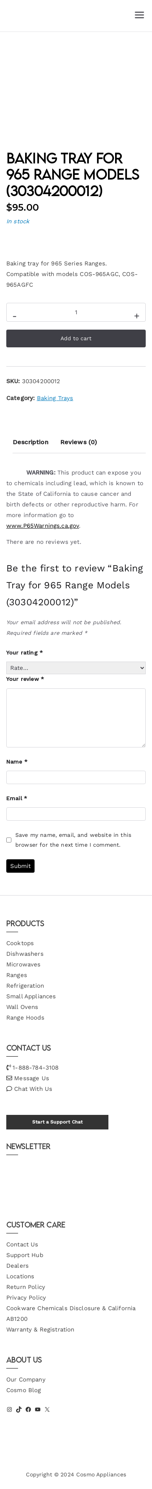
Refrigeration (25, 985)
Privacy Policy (26, 1297)
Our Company (26, 1379)
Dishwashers (25, 953)
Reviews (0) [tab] (78, 442)
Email (16, 798)
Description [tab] (30, 442)
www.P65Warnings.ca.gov (42, 525)
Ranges (16, 975)
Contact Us (22, 1244)
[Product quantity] (76, 312)
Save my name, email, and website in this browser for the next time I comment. (73, 840)
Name (16, 761)
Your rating (24, 652)
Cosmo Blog (23, 1390)
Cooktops (20, 943)
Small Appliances (31, 996)
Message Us (31, 1078)
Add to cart (76, 338)
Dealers (17, 1265)
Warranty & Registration (40, 1329)
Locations (20, 1276)
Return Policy (25, 1287)
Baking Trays (55, 398)
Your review (25, 679)
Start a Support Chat (57, 1122)
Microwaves (23, 964)
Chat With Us (33, 1088)
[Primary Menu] (139, 15)
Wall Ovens (22, 1007)
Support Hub (24, 1255)
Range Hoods (25, 1017)
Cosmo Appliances (101, 1474)
